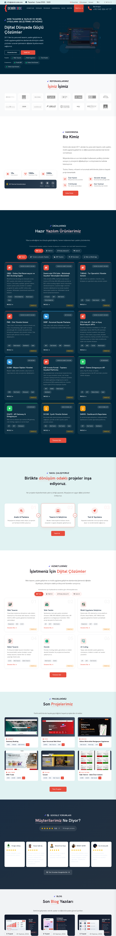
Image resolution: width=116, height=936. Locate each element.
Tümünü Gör (58, 441)
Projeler (46, 8)
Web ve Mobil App (90, 257)
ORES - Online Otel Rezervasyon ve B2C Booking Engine (21, 275)
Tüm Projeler (58, 790)
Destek (69, 8)
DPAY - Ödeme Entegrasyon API (92, 368)
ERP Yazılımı (58, 257)
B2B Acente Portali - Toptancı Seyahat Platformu (55, 369)
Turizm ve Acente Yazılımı (39, 257)
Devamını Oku (12, 628)
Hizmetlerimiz (12, 53)
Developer (83, 2)
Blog (62, 8)
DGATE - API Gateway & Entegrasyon (16, 415)
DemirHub (74, 2)
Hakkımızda (55, 8)
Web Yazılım (48, 611)
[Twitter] (106, 2)
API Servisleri (74, 257)
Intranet (91, 2)
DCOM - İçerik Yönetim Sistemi (55, 414)
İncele (10, 305)
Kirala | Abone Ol (63, 251)
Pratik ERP (18, 63)
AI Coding (84, 647)
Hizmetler (30, 8)
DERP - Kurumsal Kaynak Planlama (57, 323)
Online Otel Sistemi (32, 63)
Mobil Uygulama (30, 58)
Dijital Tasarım (12, 647)
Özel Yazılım (43, 58)
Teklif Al (78, 8)
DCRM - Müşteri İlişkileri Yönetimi (20, 368)
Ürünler (38, 8)
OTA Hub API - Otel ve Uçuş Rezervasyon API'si (91, 324)
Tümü (38, 251)
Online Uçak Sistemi (12, 67)
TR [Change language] (98, 2)
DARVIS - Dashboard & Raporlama (93, 414)
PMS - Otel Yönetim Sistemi (17, 323)
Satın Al (77, 251)
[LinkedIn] (108, 2)
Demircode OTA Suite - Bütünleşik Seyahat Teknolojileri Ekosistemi (57, 275)
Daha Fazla (70, 194)
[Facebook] (104, 2)
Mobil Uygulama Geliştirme (91, 611)
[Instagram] (110, 2)
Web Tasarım (16, 58)
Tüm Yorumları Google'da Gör (58, 873)
